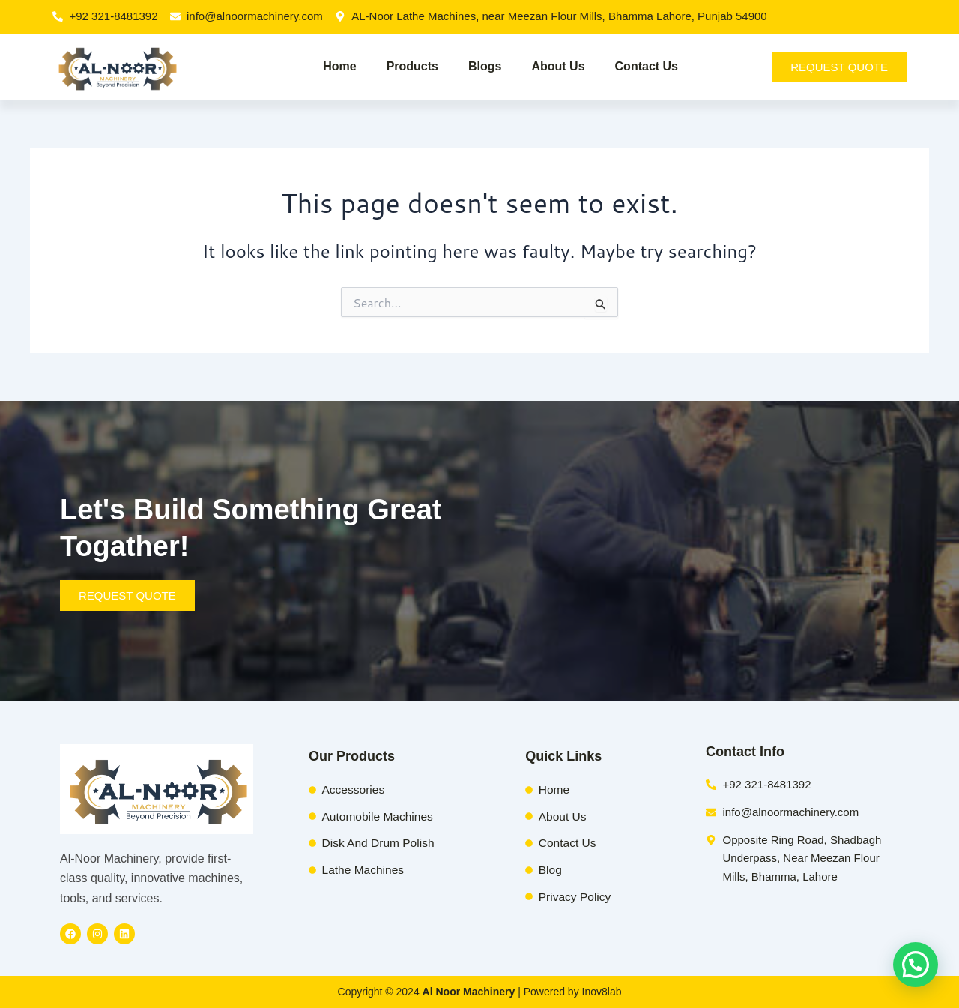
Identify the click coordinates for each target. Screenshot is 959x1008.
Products (412, 66)
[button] (915, 964)
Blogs (484, 66)
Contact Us (646, 66)
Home (339, 66)
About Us (557, 66)
